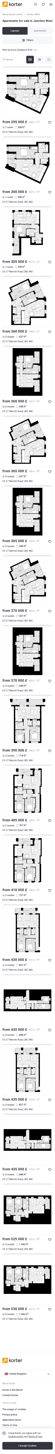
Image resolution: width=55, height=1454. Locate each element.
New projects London (12, 14)
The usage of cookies (14, 1409)
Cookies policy (15, 1436)
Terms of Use (35, 1436)
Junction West (33, 14)
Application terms (11, 1419)
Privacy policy (9, 1414)
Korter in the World (12, 1390)
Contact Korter (10, 1395)
